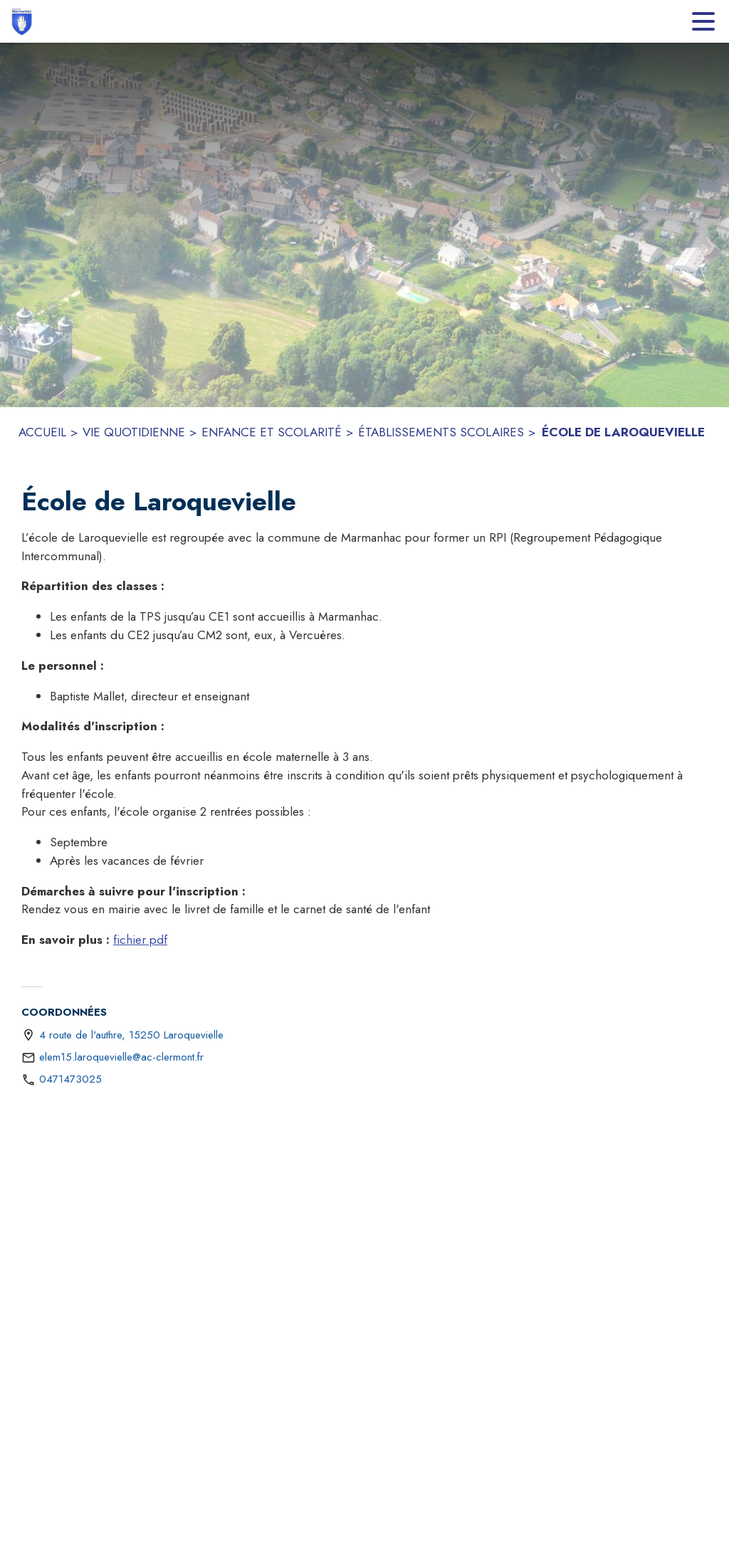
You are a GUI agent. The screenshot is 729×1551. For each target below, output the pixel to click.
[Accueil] (21, 21)
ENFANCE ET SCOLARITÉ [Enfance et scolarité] (271, 432)
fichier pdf (140, 939)
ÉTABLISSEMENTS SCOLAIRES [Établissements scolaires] (441, 432)
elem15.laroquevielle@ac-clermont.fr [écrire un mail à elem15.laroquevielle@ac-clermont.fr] (121, 1057)
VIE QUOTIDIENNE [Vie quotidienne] (134, 432)
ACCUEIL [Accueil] (42, 432)
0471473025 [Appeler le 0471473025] (70, 1079)
